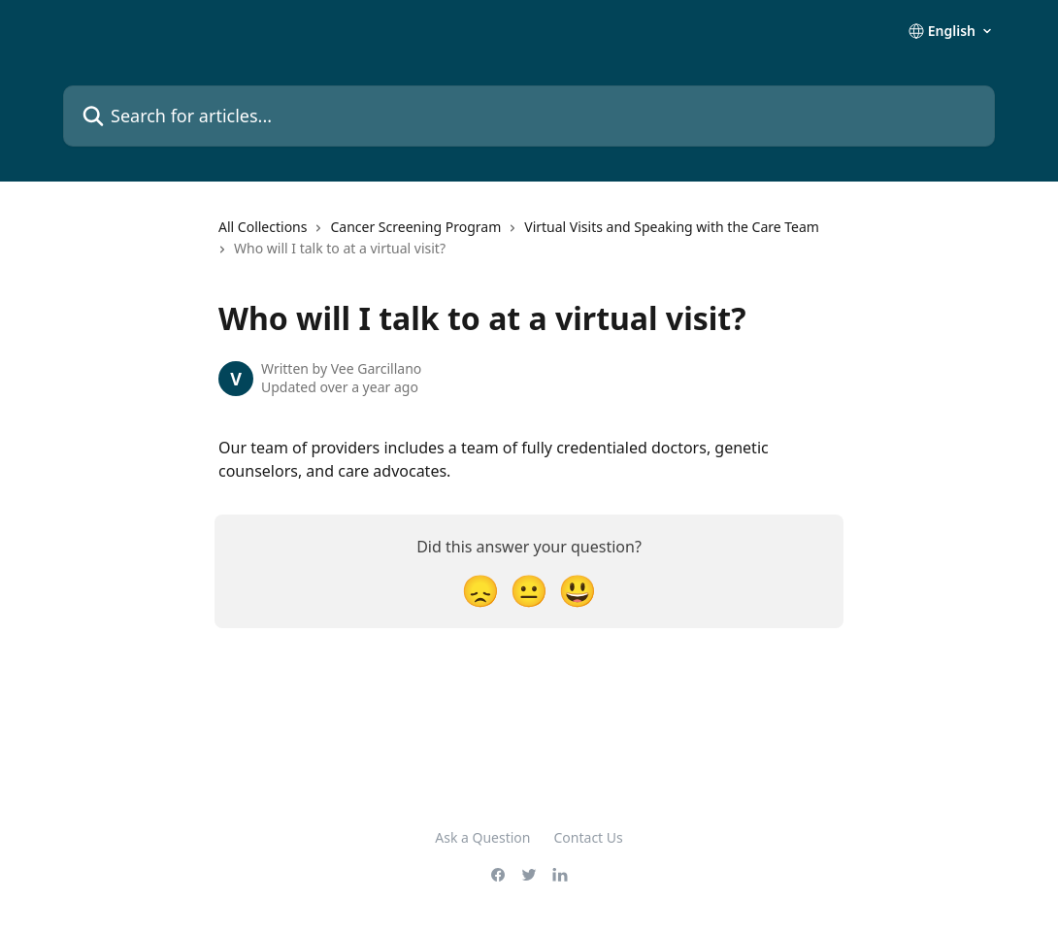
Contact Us (588, 837)
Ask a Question (482, 837)
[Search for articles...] (529, 116)
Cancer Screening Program (415, 226)
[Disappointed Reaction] (480, 589)
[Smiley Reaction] (577, 589)
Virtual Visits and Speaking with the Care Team (671, 226)
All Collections (262, 226)
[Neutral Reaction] (529, 589)
